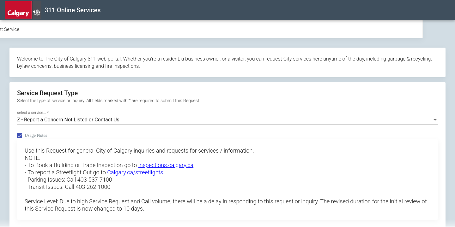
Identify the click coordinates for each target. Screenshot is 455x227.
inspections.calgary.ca (165, 165)
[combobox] (227, 120)
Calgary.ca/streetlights (135, 172)
